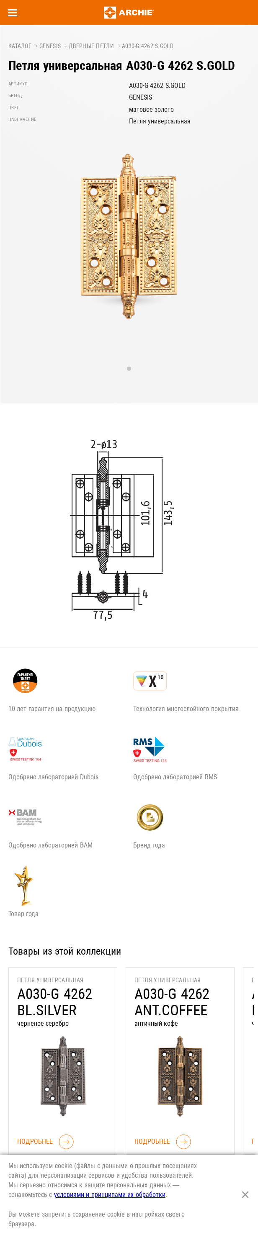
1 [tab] (129, 369)
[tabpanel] (129, 245)
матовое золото (151, 109)
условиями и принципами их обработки (109, 1195)
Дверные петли (91, 46)
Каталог (19, 46)
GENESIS (50, 46)
